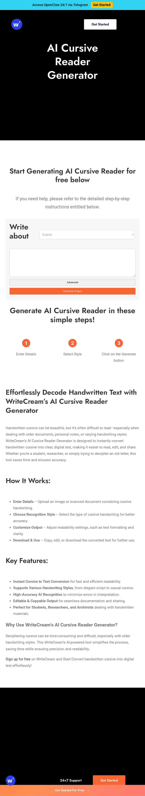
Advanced (72, 282)
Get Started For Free (72, 790)
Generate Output (72, 291)
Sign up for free (18, 659)
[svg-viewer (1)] (16, 20)
